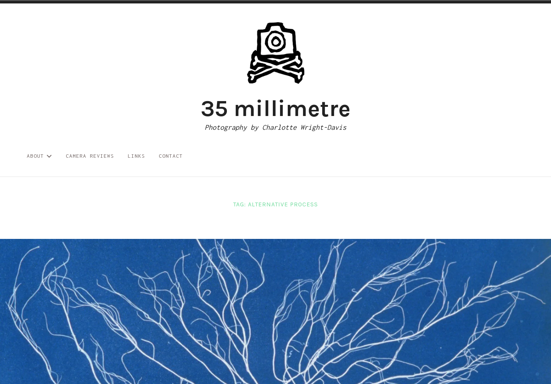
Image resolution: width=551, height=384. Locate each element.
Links (136, 156)
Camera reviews (90, 156)
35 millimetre (275, 108)
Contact (171, 156)
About (39, 156)
